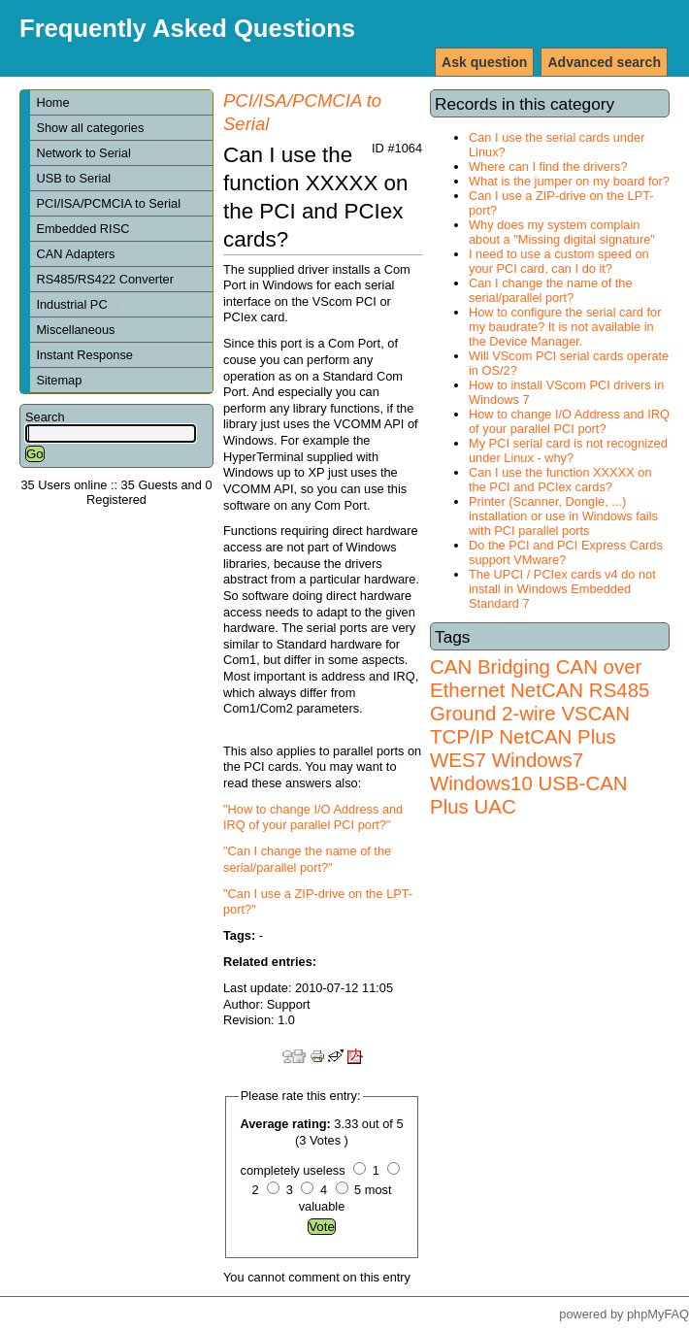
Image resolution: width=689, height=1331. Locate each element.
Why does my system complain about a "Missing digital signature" (562, 232)
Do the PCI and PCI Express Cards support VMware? (566, 552)
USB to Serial (73, 178)
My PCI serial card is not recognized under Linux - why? (568, 450)
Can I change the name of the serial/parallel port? (551, 290)
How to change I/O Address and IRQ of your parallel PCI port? (569, 421)
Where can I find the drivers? (548, 166)
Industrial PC (78, 304)
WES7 (458, 760)
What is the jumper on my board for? (569, 181)
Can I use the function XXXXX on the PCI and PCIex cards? (560, 479)
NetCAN (546, 690)
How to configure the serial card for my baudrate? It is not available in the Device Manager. (565, 327)
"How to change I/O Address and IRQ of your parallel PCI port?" (313, 817)
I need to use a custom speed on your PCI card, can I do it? (559, 261)
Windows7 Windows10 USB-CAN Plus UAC (529, 783)
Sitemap (59, 380)
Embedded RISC (90, 228)
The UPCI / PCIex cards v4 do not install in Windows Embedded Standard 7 (562, 589)
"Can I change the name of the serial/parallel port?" (307, 859)
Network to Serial (90, 153)
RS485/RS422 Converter (105, 279)
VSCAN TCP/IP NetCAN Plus (530, 725)
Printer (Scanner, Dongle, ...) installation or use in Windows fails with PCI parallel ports (563, 516)
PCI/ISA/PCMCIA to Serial (108, 203)
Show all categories (90, 127)
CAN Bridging (490, 666)
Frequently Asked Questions (187, 28)
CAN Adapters (75, 254)
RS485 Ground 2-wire (539, 701)
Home (52, 102)
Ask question (484, 62)
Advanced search (604, 62)
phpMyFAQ (658, 1314)
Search (45, 417)
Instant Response (84, 355)
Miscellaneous (75, 329)
